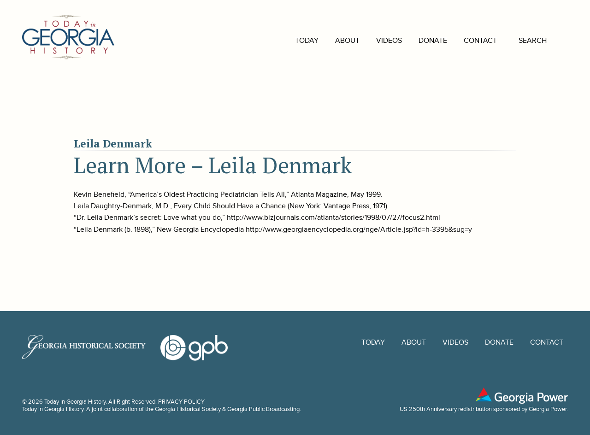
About (333, 40)
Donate (419, 40)
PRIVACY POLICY (181, 402)
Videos (375, 40)
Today (293, 40)
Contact (466, 40)
